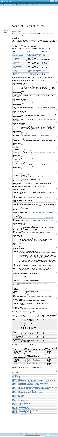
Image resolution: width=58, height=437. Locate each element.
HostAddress (15, 58)
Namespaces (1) (47, 33)
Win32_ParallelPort (17, 379)
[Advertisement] (20, 14)
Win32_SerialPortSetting (18, 402)
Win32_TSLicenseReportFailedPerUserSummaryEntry (26, 410)
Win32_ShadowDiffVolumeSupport (21, 403)
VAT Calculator (34, 4)
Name (13, 61)
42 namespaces (45, 271)
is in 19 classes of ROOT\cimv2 (28, 308)
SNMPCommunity (17, 66)
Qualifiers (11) (33, 33)
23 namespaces (47, 232)
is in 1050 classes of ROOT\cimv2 (30, 197)
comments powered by (20, 414)
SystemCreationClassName (19, 71)
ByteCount (15, 53)
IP (23, 4)
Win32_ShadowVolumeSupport (20, 404)
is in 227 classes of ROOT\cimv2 (31, 232)
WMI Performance (4, 30)
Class (13, 33)
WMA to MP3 (18, 4)
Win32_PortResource (17, 396)
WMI (13, 30)
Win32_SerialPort (16, 399)
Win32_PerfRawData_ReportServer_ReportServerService (27, 392)
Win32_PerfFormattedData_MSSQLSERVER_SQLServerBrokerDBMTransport (32, 381)
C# (23, 35)
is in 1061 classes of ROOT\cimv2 (32, 220)
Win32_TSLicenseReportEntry (20, 407)
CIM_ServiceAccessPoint (48, 30)
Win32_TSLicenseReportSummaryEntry (22, 412)
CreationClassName (17, 55)
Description (15, 57)
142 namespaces (48, 220)
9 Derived (46, 48)
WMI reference (4, 26)
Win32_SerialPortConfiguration (20, 400)
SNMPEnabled (16, 69)
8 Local (40, 48)
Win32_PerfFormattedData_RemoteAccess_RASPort (25, 384)
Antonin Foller (36, 435)
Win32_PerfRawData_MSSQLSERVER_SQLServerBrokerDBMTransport (30, 388)
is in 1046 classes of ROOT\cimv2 (29, 246)
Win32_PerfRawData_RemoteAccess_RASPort (24, 391)
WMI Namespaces (4, 28)
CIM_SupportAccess (17, 377)
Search (12, 4)
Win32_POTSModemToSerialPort (20, 398)
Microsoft (37, 35)
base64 (7, 4)
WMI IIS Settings (4, 32)
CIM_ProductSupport (17, 376)
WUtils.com (51, 435)
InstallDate (15, 59)
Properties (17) (25, 33)
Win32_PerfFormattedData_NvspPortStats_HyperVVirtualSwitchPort (30, 383)
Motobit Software (29, 435)
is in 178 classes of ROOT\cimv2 (36, 212)
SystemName (15, 73)
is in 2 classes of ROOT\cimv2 (29, 135)
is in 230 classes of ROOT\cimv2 (29, 271)
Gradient (27, 4)
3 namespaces (17, 159)
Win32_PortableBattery (18, 394)
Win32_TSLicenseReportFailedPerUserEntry (23, 408)
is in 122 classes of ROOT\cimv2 (39, 283)
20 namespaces (52, 212)
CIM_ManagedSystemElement (27, 30)
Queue (14, 65)
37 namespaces (46, 197)
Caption (14, 54)
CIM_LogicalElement (39, 30)
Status (14, 70)
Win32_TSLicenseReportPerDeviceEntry (22, 411)
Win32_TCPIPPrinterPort (17, 31)
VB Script (19, 35)
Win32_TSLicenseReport (18, 406)
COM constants (4, 34)
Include (2, 4)
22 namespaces (48, 296)
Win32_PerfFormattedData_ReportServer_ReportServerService (28, 386)
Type (13, 74)
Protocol (14, 63)
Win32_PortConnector (18, 395)
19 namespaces (45, 135)
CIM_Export (15, 375)
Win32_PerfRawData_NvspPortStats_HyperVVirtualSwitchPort (28, 390)
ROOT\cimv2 (18, 30)
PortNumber (15, 62)
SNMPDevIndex (16, 67)
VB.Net (27, 35)
